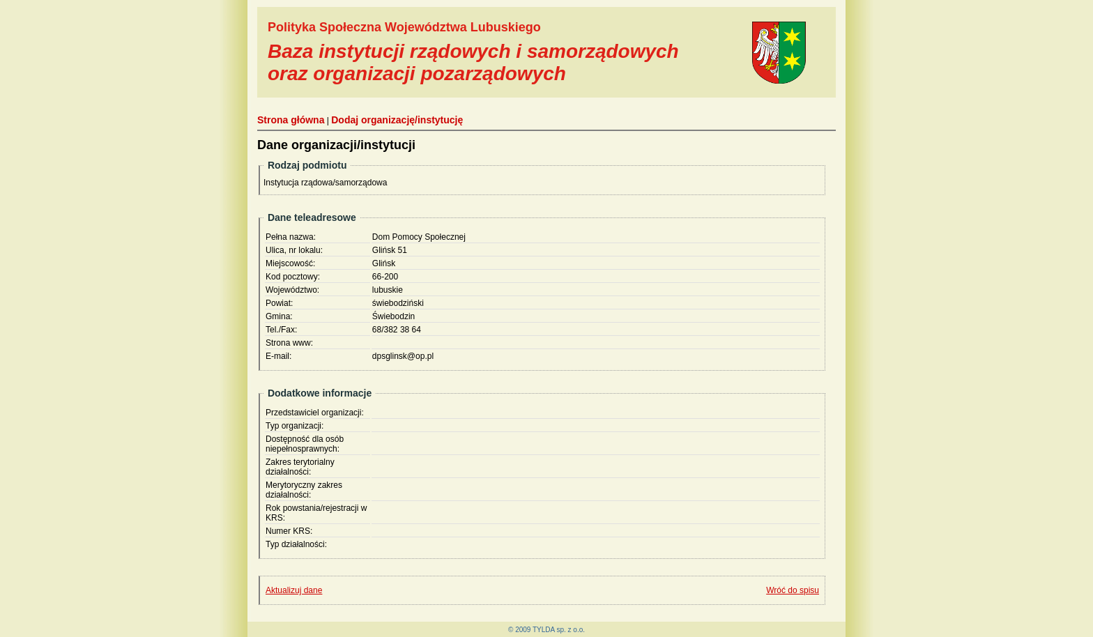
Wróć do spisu (792, 590)
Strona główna (290, 119)
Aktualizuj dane (294, 590)
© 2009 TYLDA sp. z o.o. (546, 630)
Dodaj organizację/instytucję (397, 119)
